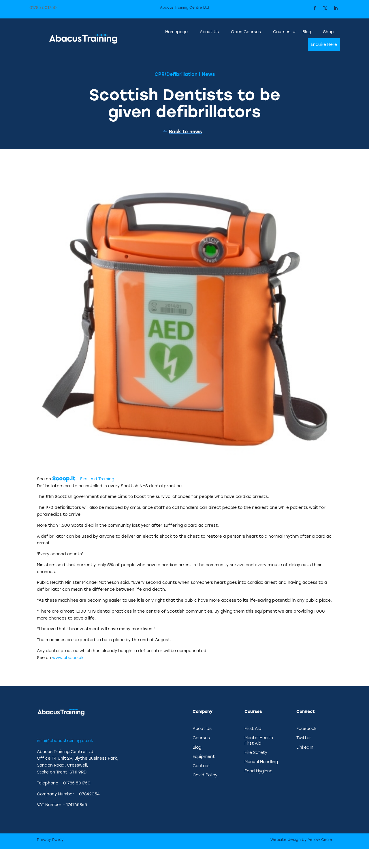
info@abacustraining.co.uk (65, 740)
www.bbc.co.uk (68, 657)
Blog (306, 31)
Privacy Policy (50, 839)
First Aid (252, 728)
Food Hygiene (258, 771)
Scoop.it (63, 478)
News (208, 74)
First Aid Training (97, 479)
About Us (209, 31)
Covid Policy (205, 775)
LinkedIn (304, 747)
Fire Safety (255, 752)
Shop (328, 31)
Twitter (303, 737)
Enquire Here (324, 44)
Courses (281, 31)
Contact (201, 765)
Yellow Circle (320, 839)
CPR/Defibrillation (176, 74)
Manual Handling (261, 761)
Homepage (176, 31)
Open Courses (246, 31)
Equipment (204, 756)
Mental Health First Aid (258, 740)
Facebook (306, 728)
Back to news (185, 131)
